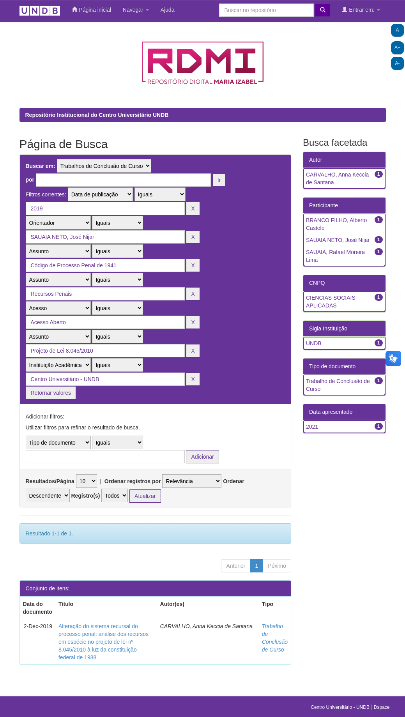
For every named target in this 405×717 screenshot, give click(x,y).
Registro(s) (85, 496)
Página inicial (91, 9)
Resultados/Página (50, 481)
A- (397, 63)
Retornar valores (51, 393)
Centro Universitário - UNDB (341, 707)
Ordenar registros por (132, 481)
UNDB (314, 343)
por (30, 180)
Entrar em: (361, 9)
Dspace (382, 707)
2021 (312, 427)
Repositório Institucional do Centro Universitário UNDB (97, 115)
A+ (397, 47)
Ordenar (233, 481)
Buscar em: (40, 166)
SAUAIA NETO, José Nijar (338, 240)
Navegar (136, 10)
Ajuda (168, 10)
